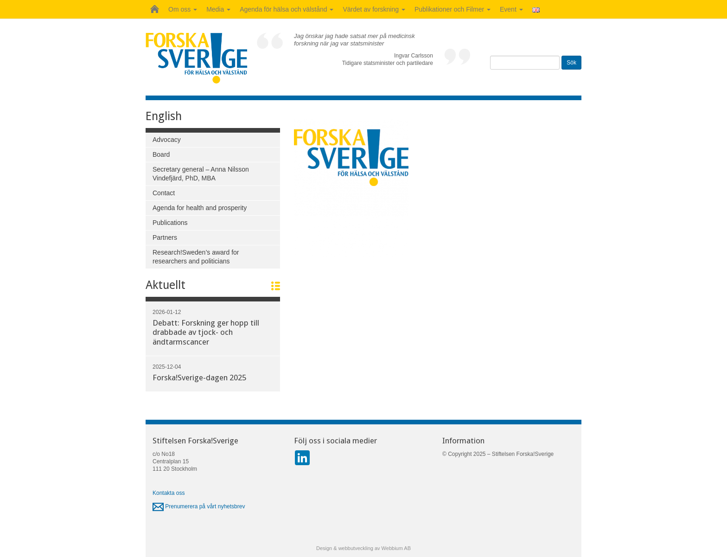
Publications (170, 222)
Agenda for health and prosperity (200, 207)
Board (161, 154)
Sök (571, 62)
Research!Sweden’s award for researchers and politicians (196, 257)
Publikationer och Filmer (453, 9)
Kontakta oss (169, 493)
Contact (164, 193)
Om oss (182, 9)
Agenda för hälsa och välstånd (286, 9)
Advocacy (167, 139)
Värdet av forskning (374, 9)
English (164, 116)
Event (511, 9)
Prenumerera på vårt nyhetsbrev (199, 506)
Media (218, 9)
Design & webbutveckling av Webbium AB (363, 548)
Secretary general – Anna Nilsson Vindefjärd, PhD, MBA (201, 174)
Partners (165, 237)
